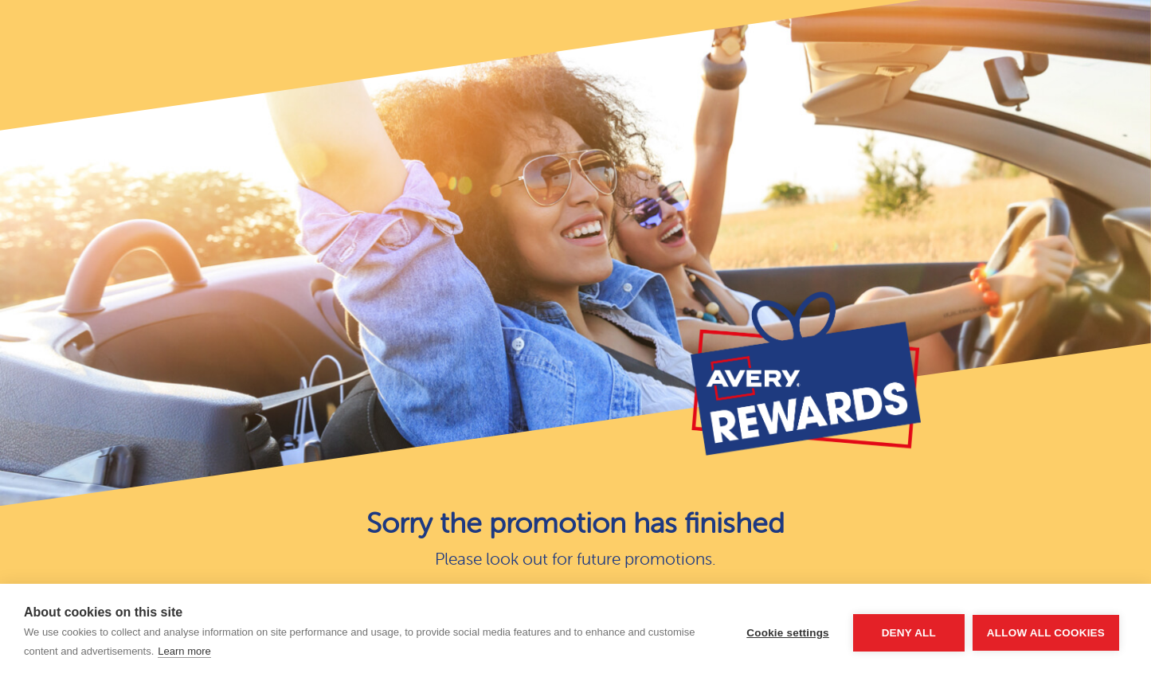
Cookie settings (787, 633)
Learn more (184, 651)
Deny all (909, 633)
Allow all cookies (1046, 633)
